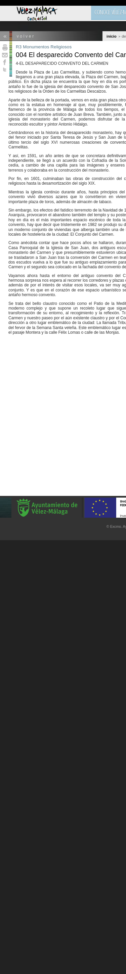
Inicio (112, 36)
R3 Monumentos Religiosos (44, 46)
